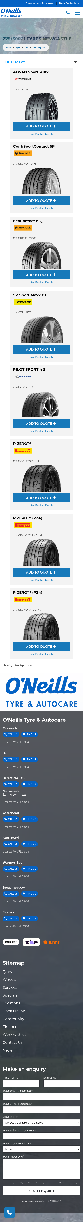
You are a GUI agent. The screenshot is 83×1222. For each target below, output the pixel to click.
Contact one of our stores (40, 3)
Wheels (9, 979)
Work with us (14, 1034)
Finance (10, 1027)
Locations (11, 1003)
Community (13, 1019)
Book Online (14, 1011)
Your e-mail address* (17, 1103)
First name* (11, 1077)
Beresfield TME (14, 778)
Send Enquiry (42, 1190)
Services (10, 987)
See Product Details (41, 134)
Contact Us (13, 1042)
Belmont (9, 753)
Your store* (10, 1116)
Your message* (13, 1156)
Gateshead (11, 813)
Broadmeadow (14, 887)
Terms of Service (66, 1182)
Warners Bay (12, 862)
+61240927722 (53, 1201)
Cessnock (10, 728)
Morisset (9, 912)
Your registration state (19, 1143)
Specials (10, 995)
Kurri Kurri (11, 837)
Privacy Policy (51, 1182)
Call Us (11, 734)
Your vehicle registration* (21, 1130)
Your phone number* (18, 1090)
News (8, 1050)
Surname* (50, 1077)
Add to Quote (41, 126)
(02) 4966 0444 (14, 795)
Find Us (29, 734)
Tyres (7, 972)
